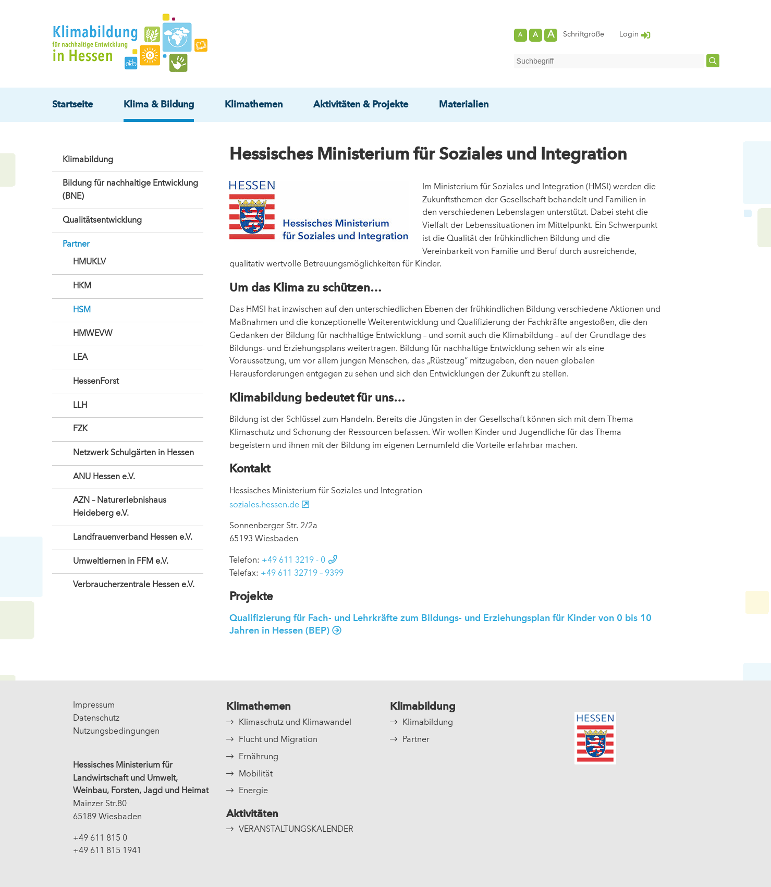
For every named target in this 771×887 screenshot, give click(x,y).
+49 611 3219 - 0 (293, 560)
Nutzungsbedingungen (116, 731)
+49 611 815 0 (100, 838)
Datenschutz (96, 718)
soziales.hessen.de (264, 505)
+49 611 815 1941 (107, 851)
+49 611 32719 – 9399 (302, 573)
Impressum (94, 705)
